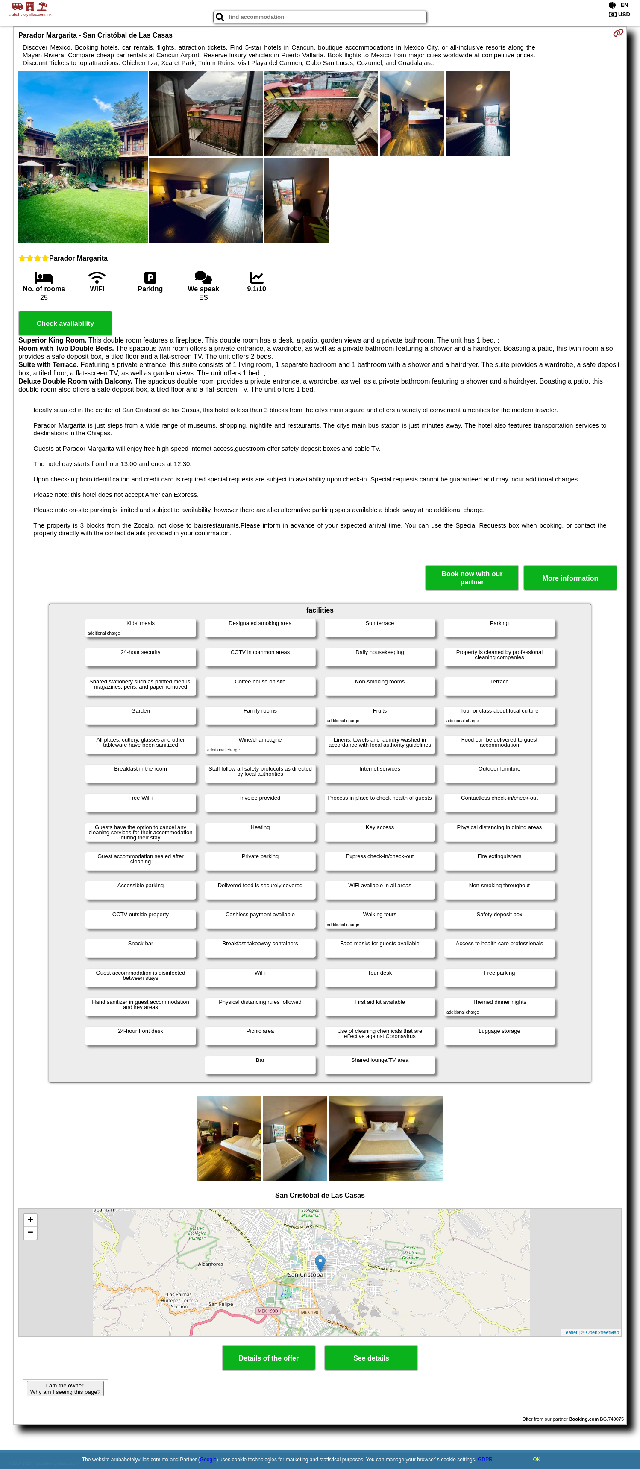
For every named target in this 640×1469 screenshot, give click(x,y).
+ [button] (30, 1220)
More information (571, 578)
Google (208, 1460)
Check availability (65, 323)
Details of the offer (269, 1358)
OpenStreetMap (602, 1332)
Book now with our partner (471, 578)
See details (371, 1358)
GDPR (485, 1460)
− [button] (30, 1233)
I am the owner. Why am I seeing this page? (65, 1388)
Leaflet (570, 1332)
